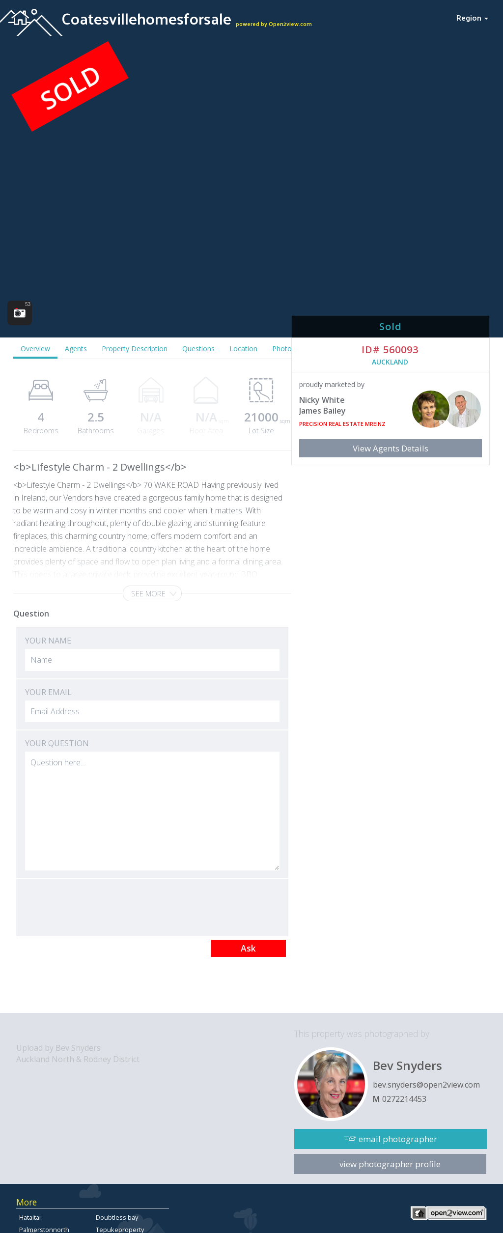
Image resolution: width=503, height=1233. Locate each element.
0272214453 (404, 1098)
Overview (35, 348)
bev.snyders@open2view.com (426, 1084)
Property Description (135, 348)
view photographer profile (390, 1164)
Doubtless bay (117, 1217)
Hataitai (30, 1217)
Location (243, 348)
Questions (198, 348)
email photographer (398, 1139)
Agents (76, 348)
